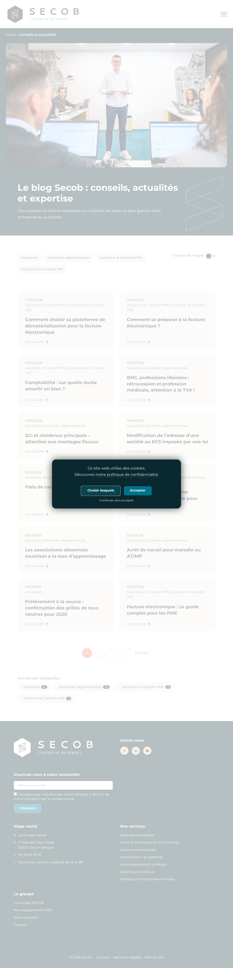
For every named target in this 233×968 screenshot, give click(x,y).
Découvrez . (117, 475)
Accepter (138, 490)
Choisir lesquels (100, 490)
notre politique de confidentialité (127, 475)
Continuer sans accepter (116, 500)
